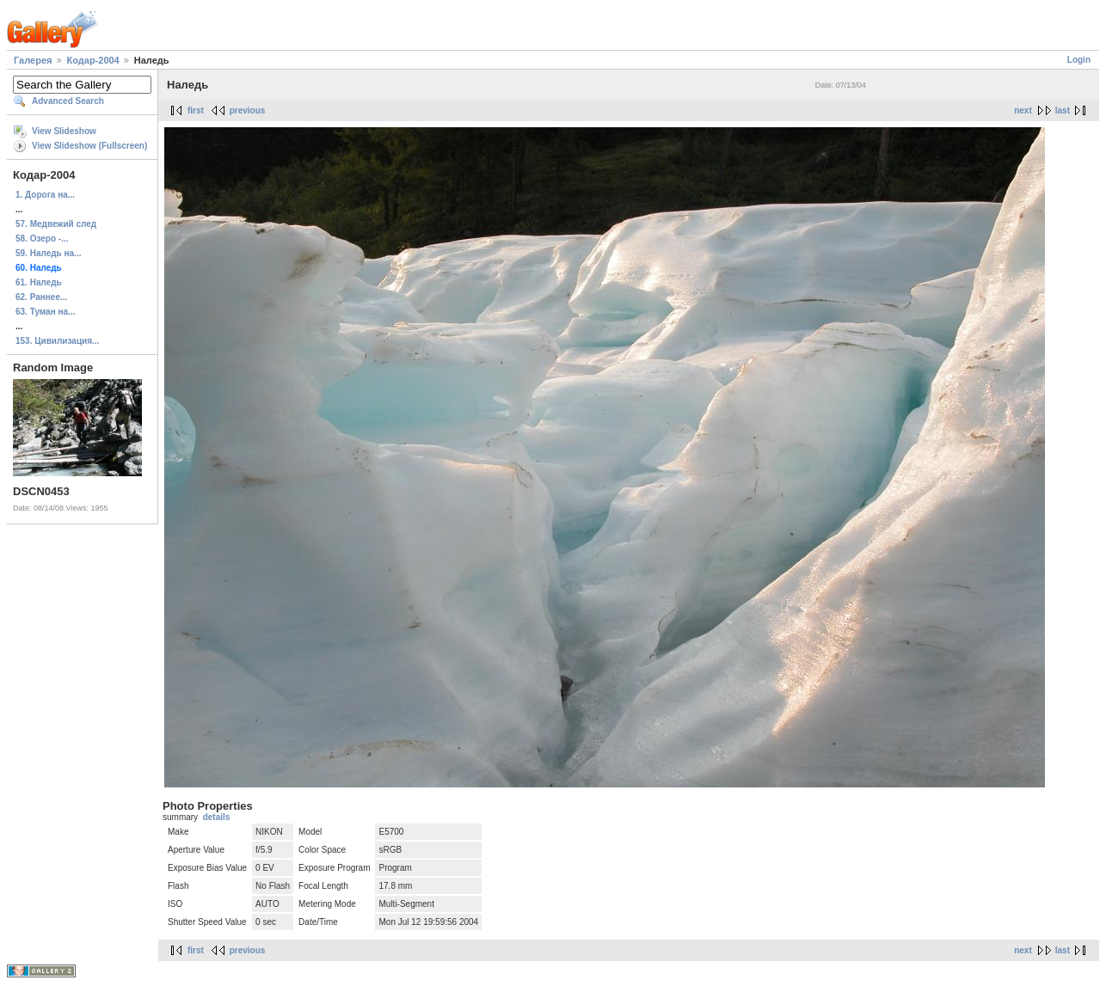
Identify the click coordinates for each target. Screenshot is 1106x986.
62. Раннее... (41, 297)
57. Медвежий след (55, 224)
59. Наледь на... (48, 253)
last (1062, 110)
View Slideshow (64, 131)
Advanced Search (68, 101)
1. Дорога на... (45, 194)
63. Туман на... (45, 311)
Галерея (33, 60)
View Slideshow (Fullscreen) (89, 145)
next (1023, 110)
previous (248, 110)
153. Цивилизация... (57, 341)
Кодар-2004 (93, 60)
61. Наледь (38, 282)
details (216, 817)
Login (1079, 59)
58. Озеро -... (42, 238)
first (195, 110)
